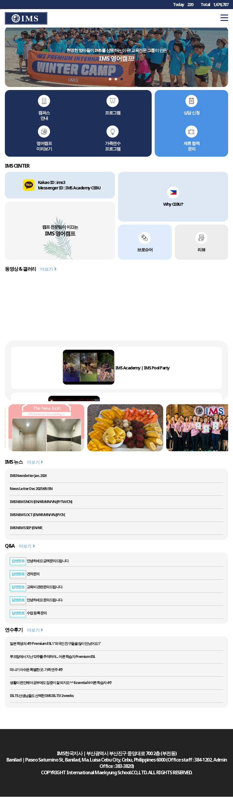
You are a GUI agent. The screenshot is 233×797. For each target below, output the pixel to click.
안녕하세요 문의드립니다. (36, 599)
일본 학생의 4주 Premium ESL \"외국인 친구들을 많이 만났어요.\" (55, 643)
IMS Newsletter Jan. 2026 (28, 475)
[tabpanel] (116, 56)
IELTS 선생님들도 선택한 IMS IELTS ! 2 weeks (42, 695)
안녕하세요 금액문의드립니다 (39, 560)
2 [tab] (117, 79)
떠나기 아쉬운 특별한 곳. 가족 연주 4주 (36, 669)
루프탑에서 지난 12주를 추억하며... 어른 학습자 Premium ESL (52, 656)
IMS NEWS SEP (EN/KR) (26, 527)
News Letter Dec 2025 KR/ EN (31, 488)
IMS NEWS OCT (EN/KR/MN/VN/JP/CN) (37, 514)
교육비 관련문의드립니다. (36, 586)
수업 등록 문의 (28, 612)
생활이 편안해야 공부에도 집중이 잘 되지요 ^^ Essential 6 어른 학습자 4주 (61, 682)
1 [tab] (112, 79)
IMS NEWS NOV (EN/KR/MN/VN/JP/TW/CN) (41, 501)
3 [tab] (123, 79)
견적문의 (24, 573)
